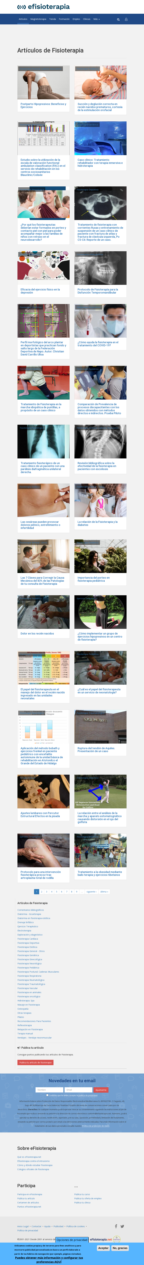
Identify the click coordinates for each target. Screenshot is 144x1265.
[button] (126, 19)
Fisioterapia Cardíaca (27, 938)
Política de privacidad (27, 1230)
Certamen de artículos (28, 1202)
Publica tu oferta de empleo (88, 1198)
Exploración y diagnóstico (30, 934)
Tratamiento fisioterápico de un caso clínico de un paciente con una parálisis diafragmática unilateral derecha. (43, 467)
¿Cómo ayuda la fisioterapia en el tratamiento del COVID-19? (98, 344)
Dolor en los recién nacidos (37, 633)
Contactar (36, 1226)
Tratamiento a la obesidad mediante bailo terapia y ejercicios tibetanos (100, 873)
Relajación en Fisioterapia (30, 1029)
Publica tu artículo (26, 1198)
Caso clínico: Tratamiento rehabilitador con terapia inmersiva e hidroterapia (100, 163)
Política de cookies (75, 1226)
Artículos (23, 19)
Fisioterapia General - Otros (90, 486)
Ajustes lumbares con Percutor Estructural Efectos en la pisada (40, 814)
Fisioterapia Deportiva (87, 189)
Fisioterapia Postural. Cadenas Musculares (40, 68)
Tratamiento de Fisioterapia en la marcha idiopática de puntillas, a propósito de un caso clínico (41, 407)
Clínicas (86, 19)
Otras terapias (24, 1012)
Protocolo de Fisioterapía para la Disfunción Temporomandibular (98, 291)
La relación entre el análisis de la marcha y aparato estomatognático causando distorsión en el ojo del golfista (100, 817)
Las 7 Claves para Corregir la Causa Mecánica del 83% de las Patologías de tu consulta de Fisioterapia (42, 580)
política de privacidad (88, 1095)
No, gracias (120, 1248)
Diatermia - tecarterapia (29, 914)
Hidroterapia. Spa (25, 1000)
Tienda (52, 19)
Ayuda (47, 1226)
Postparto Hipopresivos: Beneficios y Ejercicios (43, 105)
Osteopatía (22, 1008)
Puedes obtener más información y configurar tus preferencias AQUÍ (49, 1260)
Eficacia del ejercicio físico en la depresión (40, 291)
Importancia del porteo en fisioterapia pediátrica (94, 579)
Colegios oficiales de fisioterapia (33, 1169)
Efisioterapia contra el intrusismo (33, 1161)
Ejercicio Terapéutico (30, 254)
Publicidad (58, 1226)
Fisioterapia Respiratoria (89, 307)
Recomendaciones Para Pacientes (34, 1021)
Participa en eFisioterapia (29, 1194)
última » (104, 891)
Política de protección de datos (95, 1126)
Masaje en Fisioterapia (28, 1004)
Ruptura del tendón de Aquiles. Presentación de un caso (96, 750)
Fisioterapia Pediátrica (87, 68)
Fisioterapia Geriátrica (87, 124)
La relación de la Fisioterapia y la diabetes (98, 523)
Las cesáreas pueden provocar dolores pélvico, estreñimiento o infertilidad (40, 525)
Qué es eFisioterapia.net (29, 1156)
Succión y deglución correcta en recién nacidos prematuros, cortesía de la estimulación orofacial (100, 107)
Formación (64, 19)
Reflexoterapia (24, 1025)
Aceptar (103, 1248)
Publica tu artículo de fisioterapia (35, 1062)
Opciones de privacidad (72, 1240)
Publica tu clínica (82, 1202)
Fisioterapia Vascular (27, 988)
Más (96, 19)
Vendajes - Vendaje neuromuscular (34, 1037)
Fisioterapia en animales (29, 992)
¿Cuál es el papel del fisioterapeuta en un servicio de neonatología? (99, 691)
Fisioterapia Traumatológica (90, 713)
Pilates (20, 1017)
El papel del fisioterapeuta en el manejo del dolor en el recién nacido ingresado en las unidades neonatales (43, 694)
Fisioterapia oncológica (28, 996)
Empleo (76, 19)
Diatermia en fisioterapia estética (33, 918)
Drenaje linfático (25, 922)
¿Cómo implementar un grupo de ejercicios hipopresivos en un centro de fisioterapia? (100, 636)
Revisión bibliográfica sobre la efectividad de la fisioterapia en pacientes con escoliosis (97, 466)
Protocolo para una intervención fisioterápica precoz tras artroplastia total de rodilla (41, 875)
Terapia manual (27, 777)
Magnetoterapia (38, 19)
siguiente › (92, 891)
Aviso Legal (23, 1226)
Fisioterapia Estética (29, 486)
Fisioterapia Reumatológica (30, 979)
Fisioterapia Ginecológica (29, 959)
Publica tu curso (82, 1194)
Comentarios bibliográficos (90, 254)
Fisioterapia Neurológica (32, 124)
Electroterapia (24, 930)
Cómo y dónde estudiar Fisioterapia (34, 1165)
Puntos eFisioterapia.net (29, 1206)
